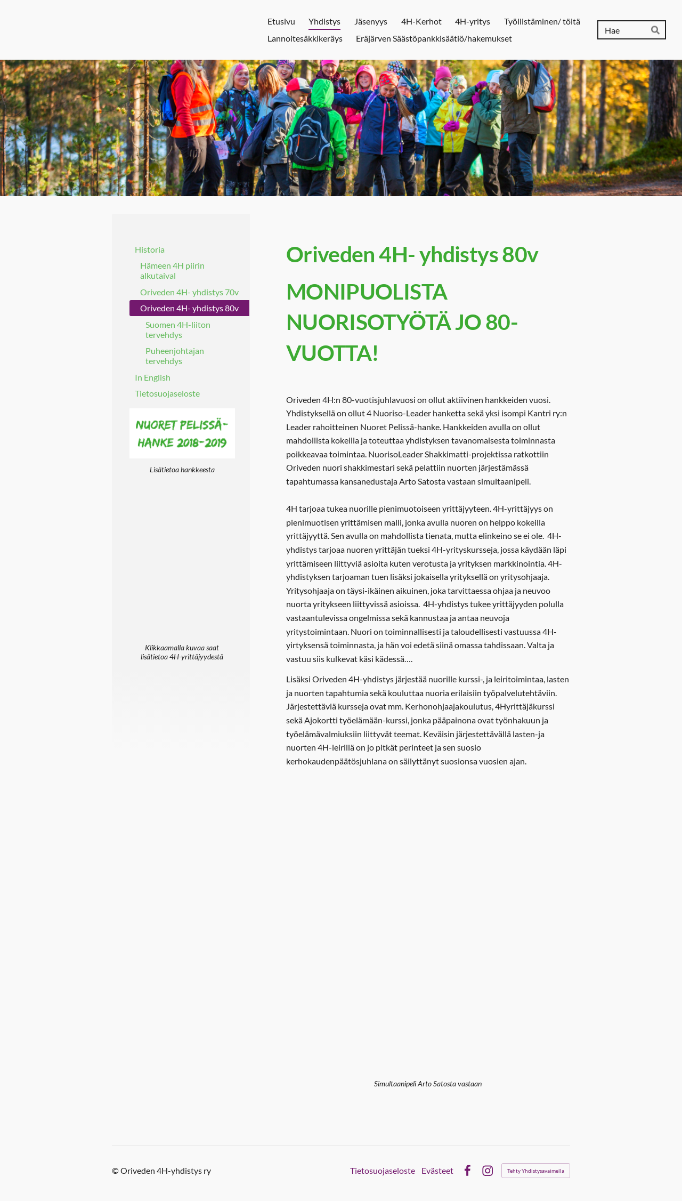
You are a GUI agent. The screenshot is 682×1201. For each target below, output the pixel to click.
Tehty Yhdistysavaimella (535, 1170)
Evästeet (437, 1170)
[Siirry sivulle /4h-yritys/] (182, 562)
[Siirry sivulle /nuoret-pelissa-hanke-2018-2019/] (182, 433)
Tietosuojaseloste (382, 1170)
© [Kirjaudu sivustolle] (116, 1170)
